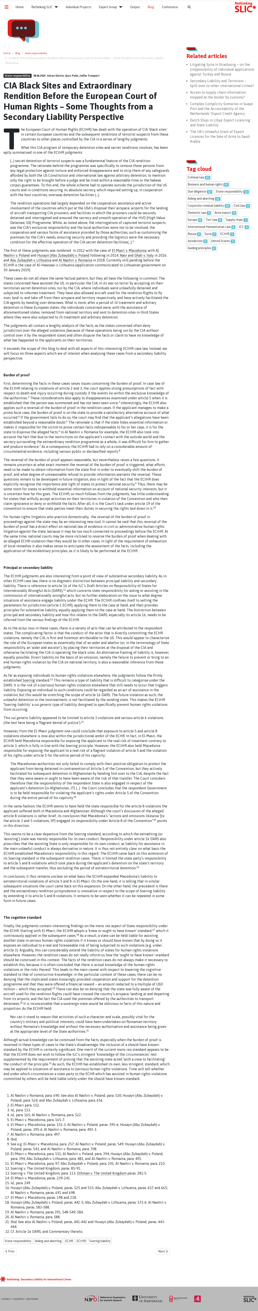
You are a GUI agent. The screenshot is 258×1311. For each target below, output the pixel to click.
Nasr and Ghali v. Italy (137, 255)
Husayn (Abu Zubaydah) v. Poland (63, 255)
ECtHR (81, 1241)
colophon (18, 1298)
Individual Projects (78, 7)
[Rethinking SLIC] (55, 7)
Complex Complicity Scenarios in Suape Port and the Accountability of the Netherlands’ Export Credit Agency (221, 109)
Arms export (223, 212)
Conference (170, 7)
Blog (151, 7)
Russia (192, 234)
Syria (208, 234)
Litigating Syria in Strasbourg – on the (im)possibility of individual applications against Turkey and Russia (222, 69)
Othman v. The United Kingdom (101, 1173)
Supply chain (234, 220)
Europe (192, 220)
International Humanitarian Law (209, 227)
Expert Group (108, 7)
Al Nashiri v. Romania (75, 260)
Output (135, 7)
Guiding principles (199, 248)
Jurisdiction (195, 241)
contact (5, 1298)
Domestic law (197, 212)
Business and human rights (205, 184)
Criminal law (196, 177)
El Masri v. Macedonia (129, 250)
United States (220, 241)
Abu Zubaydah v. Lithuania (30, 260)
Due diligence (197, 191)
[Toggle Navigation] (6, 7)
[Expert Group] (119, 7)
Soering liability (100, 1241)
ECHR (69, 1241)
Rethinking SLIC (42, 7)
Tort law (211, 220)
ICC (241, 227)
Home (19, 7)
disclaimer (32, 1298)
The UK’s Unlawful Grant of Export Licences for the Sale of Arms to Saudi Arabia (220, 136)
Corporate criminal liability (206, 205)
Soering (29, 680)
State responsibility (17, 75)
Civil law (239, 205)
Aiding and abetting (48, 1241)
